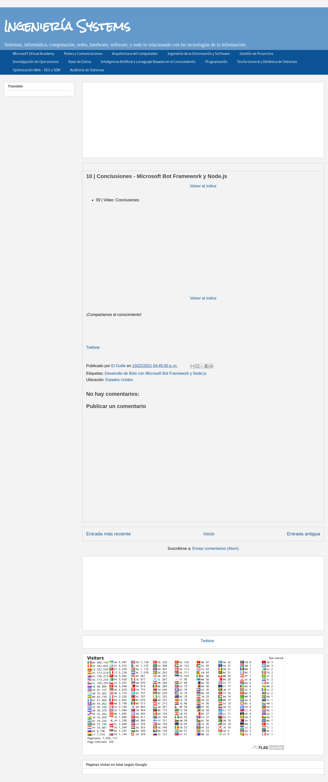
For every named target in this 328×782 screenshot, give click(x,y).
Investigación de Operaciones (36, 62)
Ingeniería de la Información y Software (199, 54)
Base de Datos (80, 62)
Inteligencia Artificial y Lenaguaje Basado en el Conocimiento (148, 62)
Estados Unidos (119, 380)
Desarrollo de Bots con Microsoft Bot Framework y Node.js (155, 373)
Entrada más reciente (108, 533)
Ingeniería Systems (67, 26)
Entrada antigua (303, 533)
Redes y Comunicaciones (83, 54)
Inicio (208, 533)
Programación (216, 62)
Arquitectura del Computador (135, 54)
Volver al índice (203, 186)
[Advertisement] (137, 118)
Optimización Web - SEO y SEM (36, 70)
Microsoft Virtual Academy (33, 54)
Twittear (93, 347)
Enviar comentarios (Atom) (215, 548)
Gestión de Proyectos (256, 54)
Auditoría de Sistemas (87, 70)
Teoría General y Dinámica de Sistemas (267, 62)
